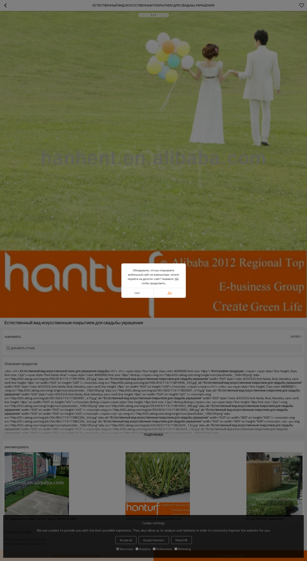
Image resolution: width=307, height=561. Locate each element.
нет (137, 238)
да (170, 238)
